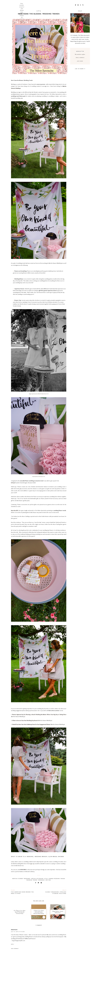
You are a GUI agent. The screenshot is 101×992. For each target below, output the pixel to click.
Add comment (15, 951)
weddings (41, 883)
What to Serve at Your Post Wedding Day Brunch (25, 723)
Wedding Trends (32, 883)
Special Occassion (37, 881)
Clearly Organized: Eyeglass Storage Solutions (53, 895)
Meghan (14, 933)
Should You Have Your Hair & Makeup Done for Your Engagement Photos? (31, 727)
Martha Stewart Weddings (21, 881)
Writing (48, 883)
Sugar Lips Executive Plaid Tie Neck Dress (37, 396)
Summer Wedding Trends (57, 881)
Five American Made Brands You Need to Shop (24, 895)
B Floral (13, 486)
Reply (12, 947)
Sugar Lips (32, 866)
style (46, 881)
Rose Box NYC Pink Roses (37, 479)
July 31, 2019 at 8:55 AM (18, 934)
